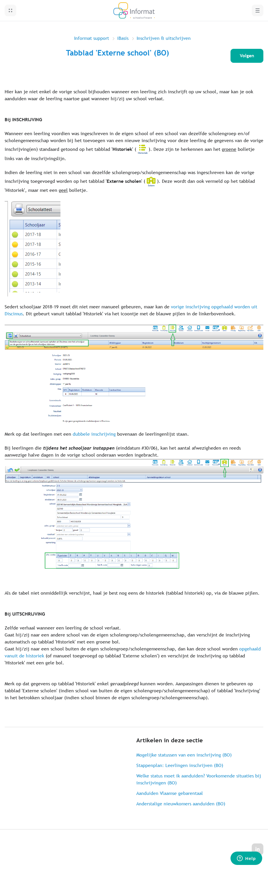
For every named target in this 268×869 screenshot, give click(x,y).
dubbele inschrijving (94, 434)
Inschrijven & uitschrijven (164, 38)
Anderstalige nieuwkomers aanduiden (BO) (180, 804)
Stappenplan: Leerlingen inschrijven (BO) (179, 765)
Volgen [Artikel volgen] (247, 55)
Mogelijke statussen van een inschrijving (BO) (184, 755)
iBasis (122, 38)
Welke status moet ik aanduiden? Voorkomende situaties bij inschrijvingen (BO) (198, 779)
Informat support (91, 38)
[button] (10, 10)
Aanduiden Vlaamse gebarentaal (169, 793)
